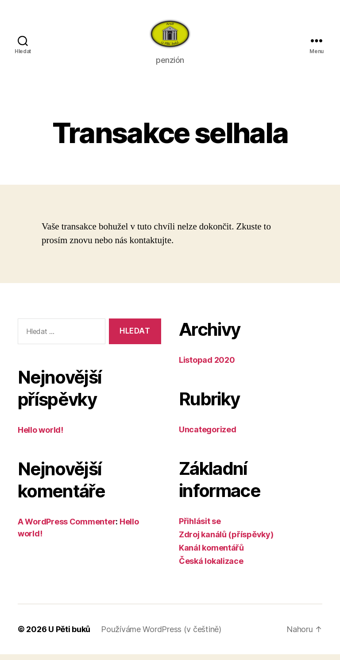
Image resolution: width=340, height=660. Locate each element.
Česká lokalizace (211, 566)
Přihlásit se (200, 527)
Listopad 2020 (207, 365)
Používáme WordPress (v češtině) (161, 635)
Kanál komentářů (211, 553)
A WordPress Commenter (67, 527)
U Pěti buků (69, 635)
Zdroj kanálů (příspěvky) (226, 540)
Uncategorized (207, 435)
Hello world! (40, 435)
